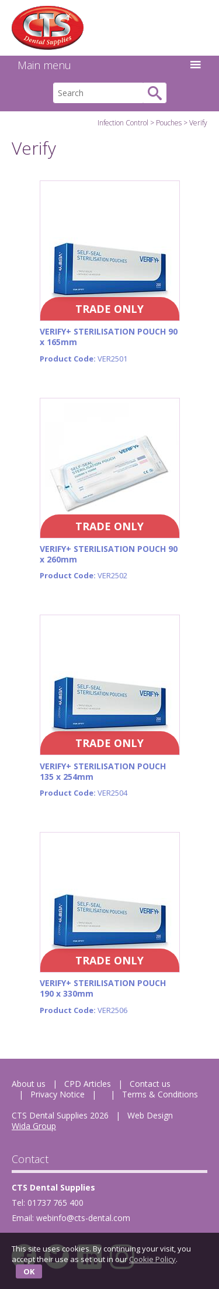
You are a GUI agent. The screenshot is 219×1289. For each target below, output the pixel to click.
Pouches (169, 123)
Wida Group (34, 1125)
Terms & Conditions (160, 1094)
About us (29, 1083)
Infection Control (123, 123)
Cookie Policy (152, 1259)
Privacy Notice (57, 1094)
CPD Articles (87, 1083)
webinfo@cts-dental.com (83, 1217)
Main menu (109, 65)
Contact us (150, 1083)
